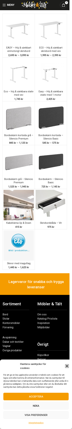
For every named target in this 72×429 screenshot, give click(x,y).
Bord (5, 314)
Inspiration (43, 323)
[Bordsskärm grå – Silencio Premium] (19, 161)
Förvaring (8, 327)
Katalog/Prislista (47, 318)
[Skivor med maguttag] (19, 245)
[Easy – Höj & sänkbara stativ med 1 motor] (51, 73)
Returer (41, 359)
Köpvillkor (43, 355)
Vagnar (7, 346)
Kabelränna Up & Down (18, 223)
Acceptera (36, 396)
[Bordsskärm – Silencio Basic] (51, 161)
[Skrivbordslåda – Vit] (51, 205)
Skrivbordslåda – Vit (51, 223)
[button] (67, 366)
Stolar (6, 318)
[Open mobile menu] (8, 5)
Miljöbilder (43, 327)
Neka (36, 405)
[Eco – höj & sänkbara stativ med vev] (19, 73)
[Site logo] (34, 4)
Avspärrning (9, 337)
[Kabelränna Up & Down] (19, 205)
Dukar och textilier (13, 341)
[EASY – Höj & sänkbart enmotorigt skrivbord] (19, 30)
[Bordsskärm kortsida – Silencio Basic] (51, 117)
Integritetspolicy (36, 423)
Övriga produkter (12, 350)
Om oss (42, 314)
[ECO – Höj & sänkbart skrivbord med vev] (51, 30)
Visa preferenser (36, 415)
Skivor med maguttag (18, 263)
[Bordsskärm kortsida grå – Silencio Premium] (19, 117)
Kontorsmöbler (11, 323)
